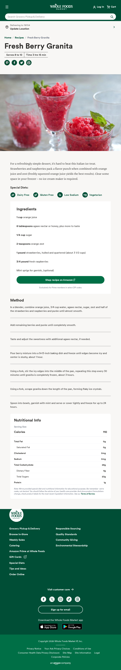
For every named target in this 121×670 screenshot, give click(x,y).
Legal (97, 652)
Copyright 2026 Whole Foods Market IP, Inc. (60, 641)
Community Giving (67, 539)
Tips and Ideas (17, 568)
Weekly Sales (17, 539)
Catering (14, 545)
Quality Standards (66, 534)
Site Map (67, 652)
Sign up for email (60, 609)
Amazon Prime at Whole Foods (27, 551)
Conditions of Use (82, 648)
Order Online (16, 574)
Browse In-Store (18, 534)
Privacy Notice (34, 648)
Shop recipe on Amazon (60, 280)
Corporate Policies (60, 656)
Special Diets (17, 563)
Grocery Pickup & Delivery (24, 528)
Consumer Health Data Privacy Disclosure (39, 652)
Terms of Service (88, 493)
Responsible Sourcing (68, 528)
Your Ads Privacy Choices (57, 648)
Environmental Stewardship (72, 545)
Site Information (83, 652)
